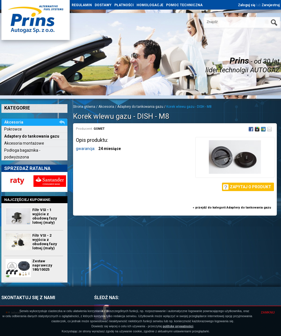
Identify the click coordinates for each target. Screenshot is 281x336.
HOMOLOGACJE (150, 5)
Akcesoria (106, 107)
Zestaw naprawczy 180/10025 (42, 265)
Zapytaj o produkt (250, 187)
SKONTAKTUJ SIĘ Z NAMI (28, 297)
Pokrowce (13, 129)
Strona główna (84, 107)
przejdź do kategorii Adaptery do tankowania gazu (233, 207)
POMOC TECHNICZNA (184, 5)
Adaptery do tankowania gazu (31, 136)
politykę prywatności (178, 326)
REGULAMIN (82, 5)
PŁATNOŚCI (124, 5)
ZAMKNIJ (268, 312)
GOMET (99, 129)
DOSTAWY (103, 5)
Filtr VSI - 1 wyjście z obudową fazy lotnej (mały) (44, 216)
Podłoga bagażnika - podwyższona (22, 153)
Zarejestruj (271, 5)
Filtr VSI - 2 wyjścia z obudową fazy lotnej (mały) (44, 241)
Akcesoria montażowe (24, 143)
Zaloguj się (246, 5)
